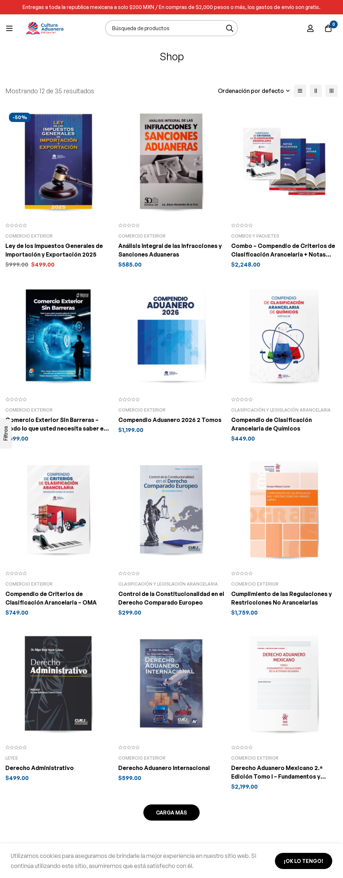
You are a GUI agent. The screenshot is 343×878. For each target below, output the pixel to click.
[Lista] (300, 91)
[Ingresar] (310, 28)
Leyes (11, 758)
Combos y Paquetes (255, 236)
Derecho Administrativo (39, 767)
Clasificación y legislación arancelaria (281, 410)
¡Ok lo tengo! (303, 861)
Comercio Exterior (29, 236)
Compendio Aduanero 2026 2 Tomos (169, 419)
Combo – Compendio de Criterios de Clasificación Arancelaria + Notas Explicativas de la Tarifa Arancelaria (283, 254)
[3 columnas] (331, 91)
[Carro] (328, 28)
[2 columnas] (316, 91)
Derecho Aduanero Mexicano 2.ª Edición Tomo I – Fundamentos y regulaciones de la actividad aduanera (284, 776)
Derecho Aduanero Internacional (164, 767)
